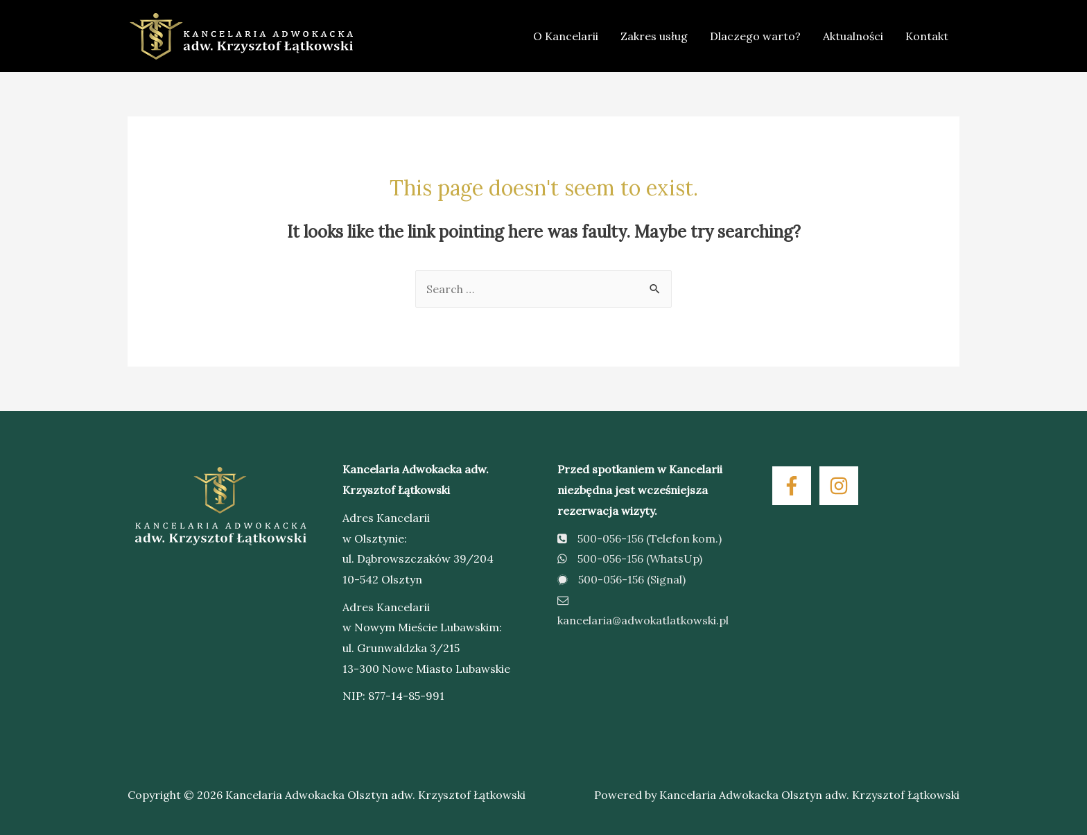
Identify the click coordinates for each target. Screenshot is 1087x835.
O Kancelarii (565, 36)
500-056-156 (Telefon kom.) (639, 538)
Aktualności (853, 36)
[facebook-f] (794, 485)
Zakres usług (654, 36)
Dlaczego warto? (755, 36)
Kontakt (926, 36)
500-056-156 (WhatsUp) (629, 558)
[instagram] (841, 485)
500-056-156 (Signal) (621, 579)
